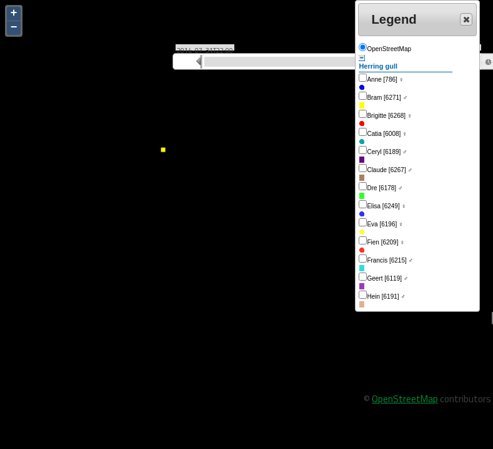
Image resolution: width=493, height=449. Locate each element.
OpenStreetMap (405, 399)
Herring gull (378, 62)
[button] (466, 19)
